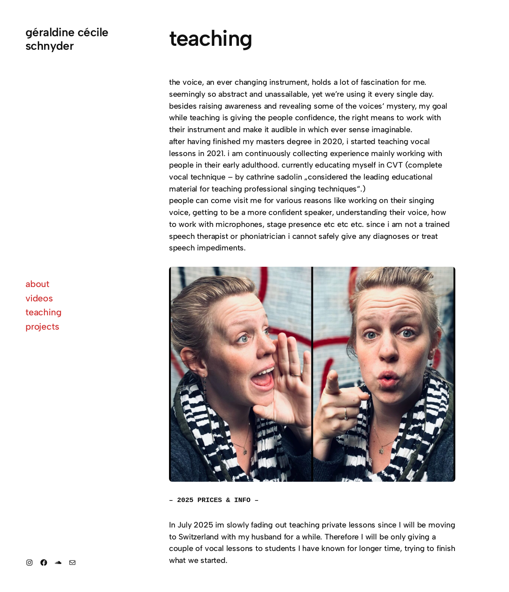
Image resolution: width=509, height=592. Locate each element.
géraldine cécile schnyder (67, 39)
